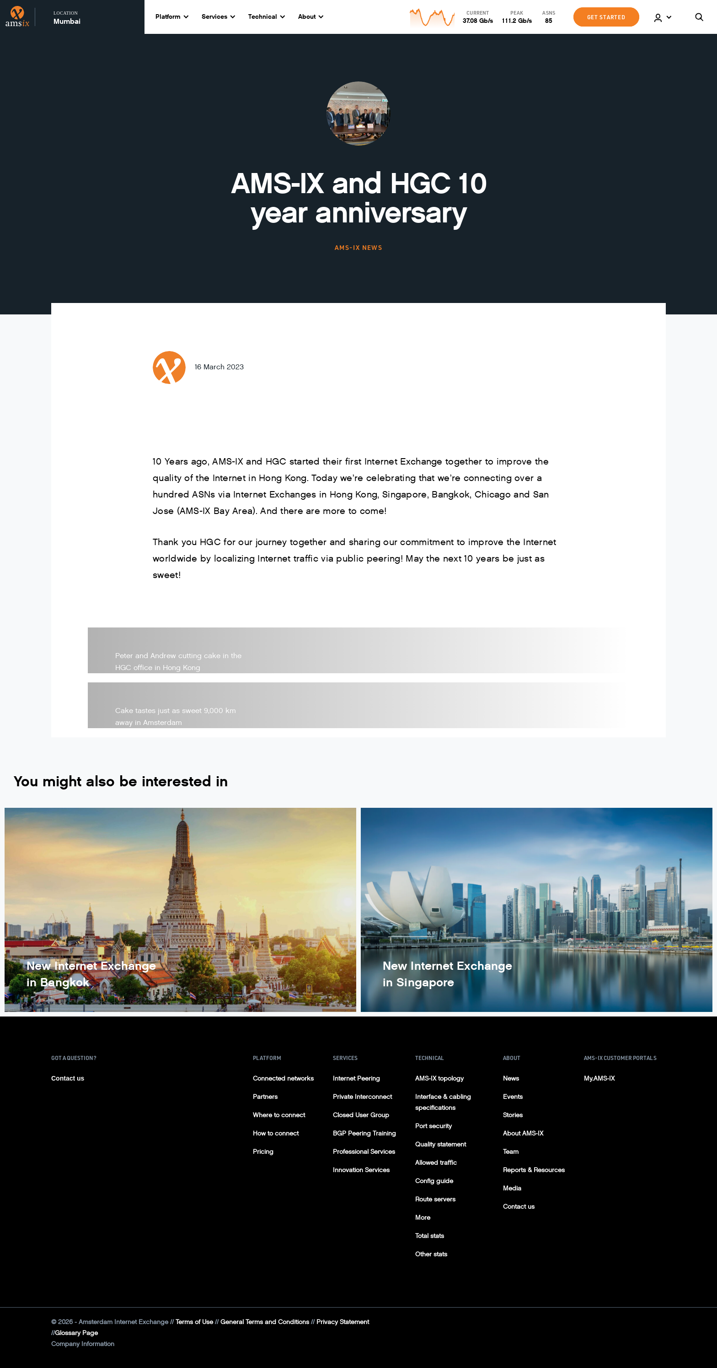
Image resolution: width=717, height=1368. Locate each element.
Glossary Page (76, 1333)
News (511, 1078)
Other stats (431, 1254)
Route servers (435, 1199)
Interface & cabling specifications (443, 1102)
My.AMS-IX (599, 1078)
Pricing (263, 1151)
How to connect (276, 1133)
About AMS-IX (523, 1133)
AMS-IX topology (439, 1078)
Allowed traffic (436, 1162)
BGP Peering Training (364, 1133)
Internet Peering (356, 1078)
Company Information (82, 1344)
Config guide (434, 1181)
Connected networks (283, 1078)
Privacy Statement (343, 1322)
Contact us (67, 1078)
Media (512, 1188)
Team (511, 1151)
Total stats (429, 1236)
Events (513, 1096)
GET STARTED (606, 17)
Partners (265, 1096)
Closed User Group (361, 1115)
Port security (433, 1126)
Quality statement (440, 1144)
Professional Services (364, 1151)
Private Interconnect (362, 1096)
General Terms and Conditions (265, 1322)
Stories (513, 1115)
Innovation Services (361, 1170)
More (422, 1217)
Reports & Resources (534, 1170)
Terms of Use (194, 1322)
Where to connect (279, 1115)
